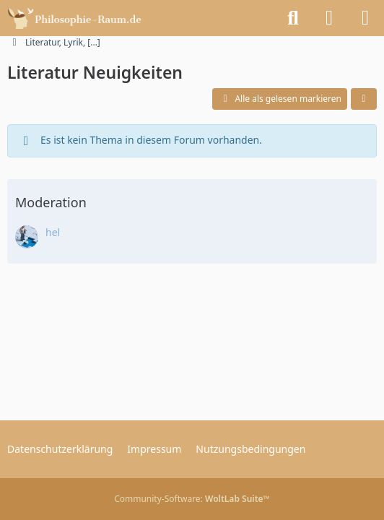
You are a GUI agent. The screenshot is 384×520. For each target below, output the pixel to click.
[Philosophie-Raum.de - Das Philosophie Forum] (78, 18)
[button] (364, 99)
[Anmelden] (329, 18)
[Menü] (365, 18)
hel (52, 232)
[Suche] (293, 18)
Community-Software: (192, 499)
